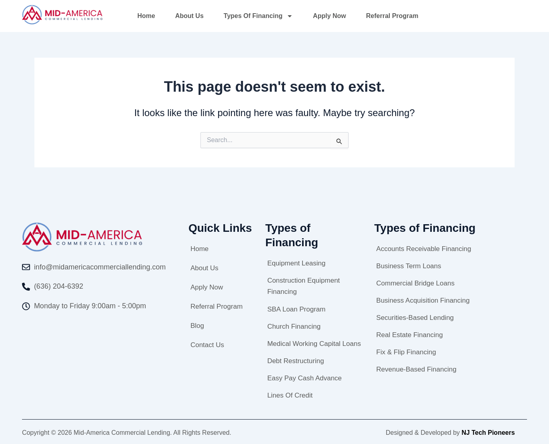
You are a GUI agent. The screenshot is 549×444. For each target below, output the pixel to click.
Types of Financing (258, 16)
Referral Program (392, 15)
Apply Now (329, 15)
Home (146, 15)
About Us (189, 15)
